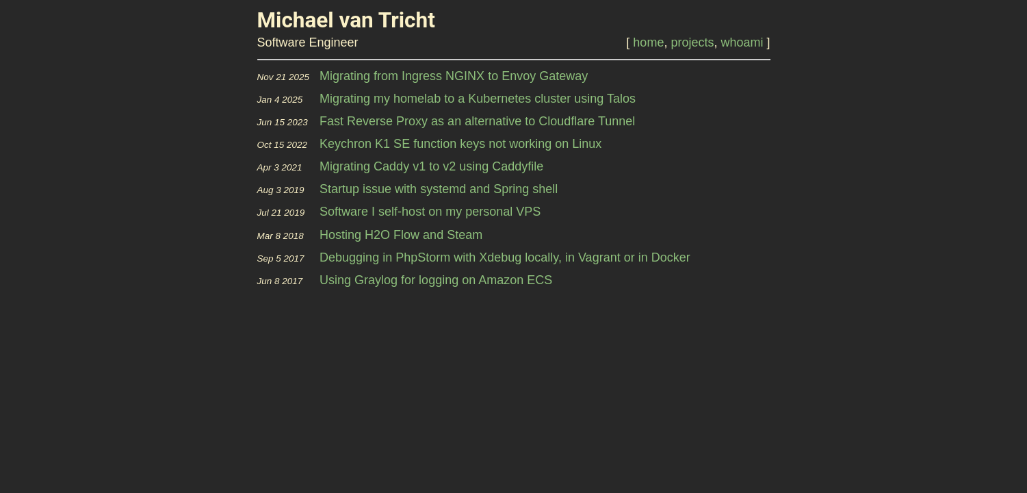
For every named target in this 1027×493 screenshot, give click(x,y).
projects (692, 42)
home (648, 42)
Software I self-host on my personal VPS (430, 211)
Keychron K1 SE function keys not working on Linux (460, 144)
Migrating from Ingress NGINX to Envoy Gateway (454, 76)
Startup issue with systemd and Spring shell (439, 189)
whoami (741, 42)
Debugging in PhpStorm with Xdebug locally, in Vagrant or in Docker (505, 257)
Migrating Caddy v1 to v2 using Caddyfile (431, 166)
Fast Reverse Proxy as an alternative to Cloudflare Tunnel (477, 121)
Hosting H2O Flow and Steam (401, 235)
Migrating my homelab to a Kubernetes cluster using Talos (478, 98)
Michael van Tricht (346, 20)
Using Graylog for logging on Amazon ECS (436, 280)
